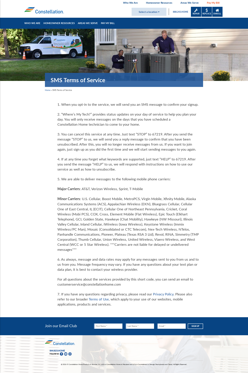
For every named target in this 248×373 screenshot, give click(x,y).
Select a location (149, 12)
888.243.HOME (180, 11)
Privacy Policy (163, 294)
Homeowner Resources (159, 2)
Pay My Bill (213, 2)
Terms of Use (99, 299)
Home (47, 90)
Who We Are (130, 2)
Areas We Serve (189, 2)
